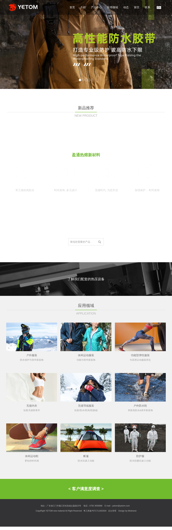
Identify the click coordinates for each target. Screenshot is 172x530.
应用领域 (112, 7)
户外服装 (31, 388)
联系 (147, 7)
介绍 (83, 7)
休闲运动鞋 (31, 489)
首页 (72, 7)
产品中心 (96, 7)
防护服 (140, 489)
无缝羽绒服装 (86, 438)
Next (167, 44)
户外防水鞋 (140, 438)
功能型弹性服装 (140, 388)
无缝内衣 (31, 438)
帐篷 (86, 489)
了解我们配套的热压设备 (86, 279)
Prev (4, 44)
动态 (126, 7)
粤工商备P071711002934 (94, 511)
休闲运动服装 (86, 388)
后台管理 (112, 511)
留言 (136, 7)
